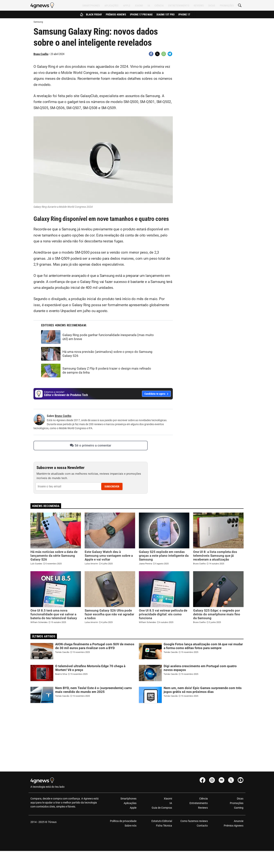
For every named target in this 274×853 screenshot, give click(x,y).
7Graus (52, 821)
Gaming (238, 807)
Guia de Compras (162, 807)
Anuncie (238, 821)
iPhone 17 (184, 14)
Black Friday (94, 14)
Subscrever (111, 486)
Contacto (202, 825)
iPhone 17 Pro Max (141, 14)
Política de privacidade (123, 821)
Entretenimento (178, 5)
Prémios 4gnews (116, 14)
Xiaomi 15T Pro (165, 14)
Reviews (199, 5)
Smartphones (91, 5)
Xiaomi (139, 5)
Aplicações (111, 5)
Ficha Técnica (164, 825)
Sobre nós (130, 825)
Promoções (227, 5)
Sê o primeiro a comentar (90, 445)
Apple (126, 5)
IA (149, 5)
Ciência (159, 5)
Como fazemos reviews (194, 821)
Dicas (211, 5)
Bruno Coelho (40, 54)
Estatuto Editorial (161, 821)
